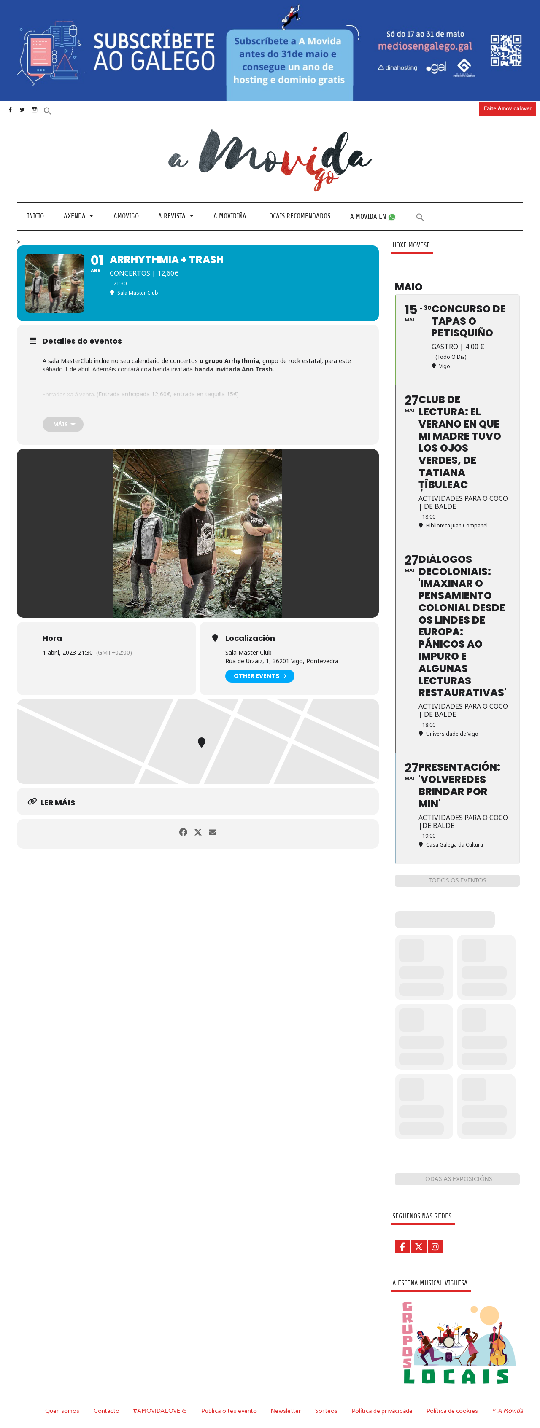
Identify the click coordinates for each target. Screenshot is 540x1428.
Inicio (35, 216)
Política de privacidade (382, 1410)
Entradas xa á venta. (71, 394)
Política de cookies (453, 1410)
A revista (172, 216)
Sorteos (326, 1410)
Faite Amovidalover (508, 108)
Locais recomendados (298, 216)
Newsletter (285, 1410)
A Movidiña (229, 216)
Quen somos (60, 1410)
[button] (62, 110)
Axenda (75, 216)
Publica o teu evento (228, 1410)
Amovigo (126, 216)
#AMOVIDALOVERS (159, 1410)
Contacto (105, 1410)
